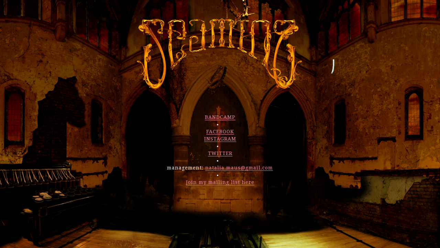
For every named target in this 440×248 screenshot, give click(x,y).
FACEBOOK (220, 131)
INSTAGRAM (220, 139)
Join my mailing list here (220, 182)
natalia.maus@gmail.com (239, 167)
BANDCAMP (220, 117)
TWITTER (220, 153)
